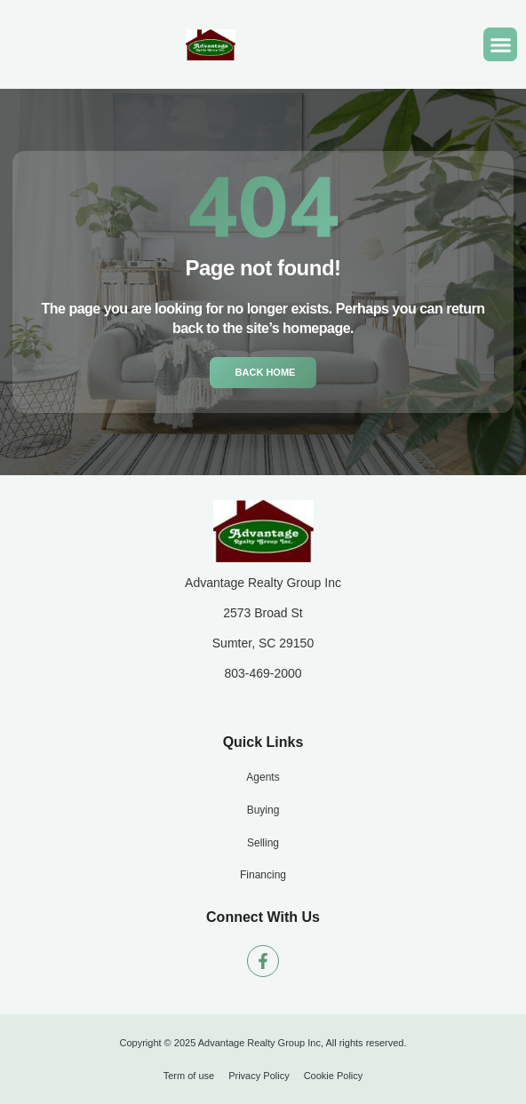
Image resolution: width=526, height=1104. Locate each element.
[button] (500, 44)
